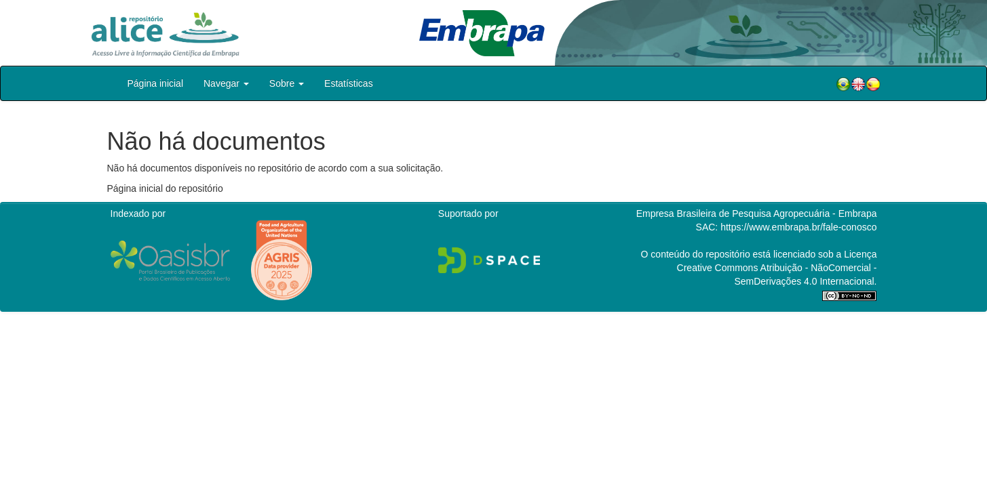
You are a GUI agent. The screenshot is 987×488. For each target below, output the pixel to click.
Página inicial (156, 83)
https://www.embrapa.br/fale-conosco (798, 227)
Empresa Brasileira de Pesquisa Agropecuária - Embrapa (756, 213)
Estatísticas (348, 83)
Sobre (286, 83)
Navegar (226, 83)
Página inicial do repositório (165, 188)
